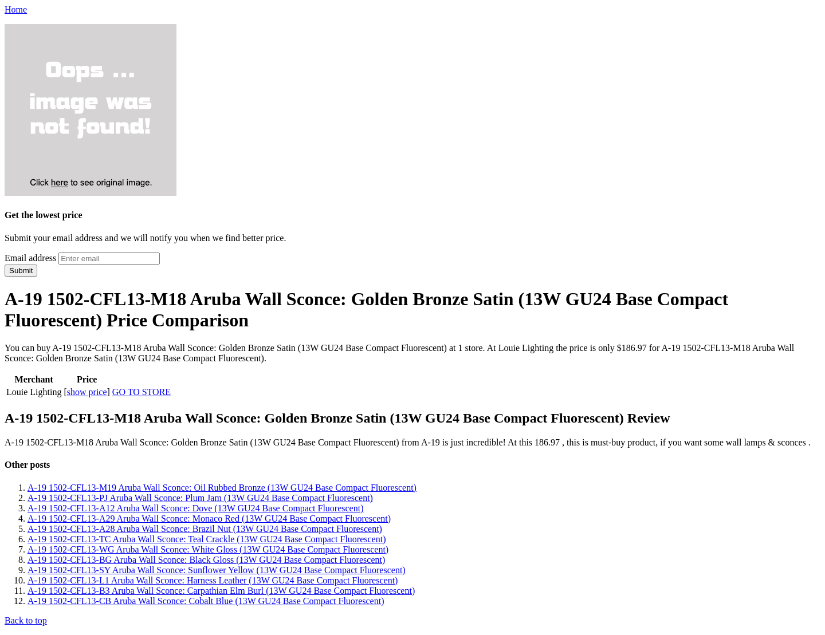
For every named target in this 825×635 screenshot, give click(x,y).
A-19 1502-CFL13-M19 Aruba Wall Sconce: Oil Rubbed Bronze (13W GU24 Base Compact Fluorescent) (222, 487)
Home (16, 9)
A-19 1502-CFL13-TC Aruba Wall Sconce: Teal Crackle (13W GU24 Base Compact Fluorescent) (207, 539)
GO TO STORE (141, 392)
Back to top (26, 620)
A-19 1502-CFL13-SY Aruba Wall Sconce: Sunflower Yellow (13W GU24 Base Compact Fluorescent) (217, 570)
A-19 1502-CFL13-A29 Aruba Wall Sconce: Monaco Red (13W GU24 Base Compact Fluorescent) (209, 518)
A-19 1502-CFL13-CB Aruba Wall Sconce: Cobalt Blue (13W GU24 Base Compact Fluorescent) (206, 601)
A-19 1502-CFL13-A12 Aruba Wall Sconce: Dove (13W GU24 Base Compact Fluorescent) (195, 508)
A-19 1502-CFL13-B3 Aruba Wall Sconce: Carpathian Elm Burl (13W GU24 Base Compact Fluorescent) (221, 590)
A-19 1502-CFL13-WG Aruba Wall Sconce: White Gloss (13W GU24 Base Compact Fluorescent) (208, 549)
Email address (30, 258)
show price (87, 392)
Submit (21, 270)
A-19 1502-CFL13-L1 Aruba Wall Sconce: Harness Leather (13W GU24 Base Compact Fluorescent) (213, 580)
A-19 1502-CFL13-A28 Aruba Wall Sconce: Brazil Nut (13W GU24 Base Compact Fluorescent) (205, 529)
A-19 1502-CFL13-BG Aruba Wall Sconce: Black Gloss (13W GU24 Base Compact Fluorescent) (206, 560)
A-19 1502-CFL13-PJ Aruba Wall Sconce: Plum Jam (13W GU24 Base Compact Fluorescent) (200, 498)
